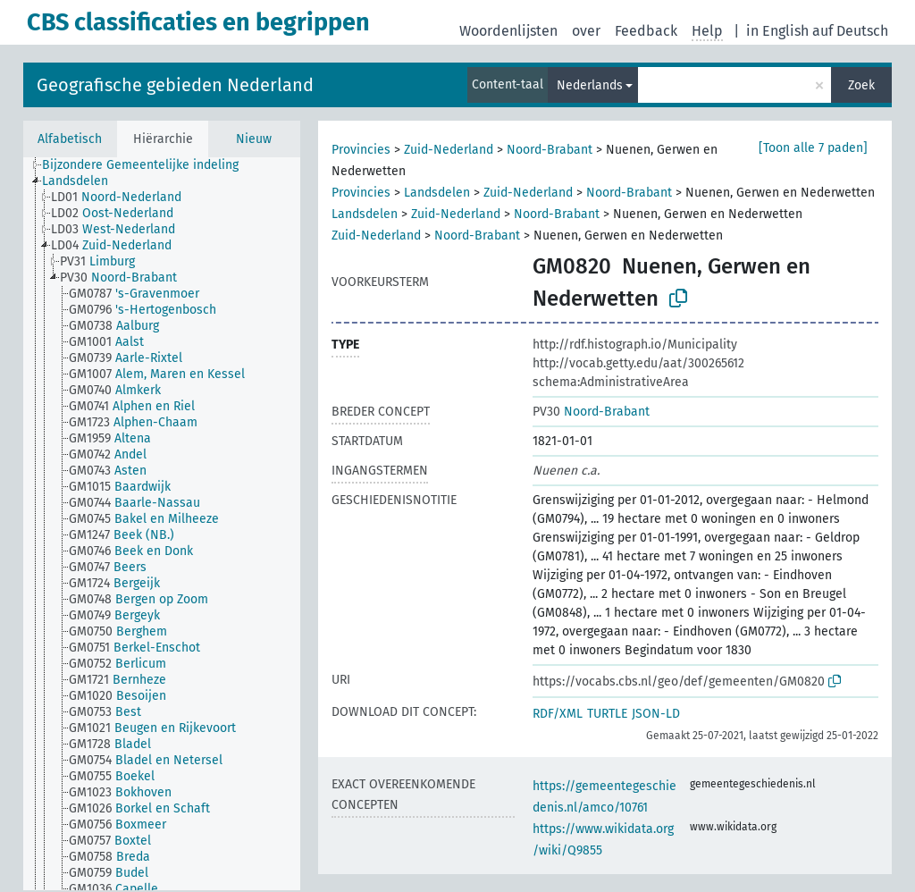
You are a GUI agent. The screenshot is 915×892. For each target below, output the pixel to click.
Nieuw (254, 139)
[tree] (161, 523)
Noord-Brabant (549, 149)
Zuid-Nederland (448, 149)
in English (777, 30)
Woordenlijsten (508, 30)
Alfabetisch (70, 139)
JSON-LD (656, 713)
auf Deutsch (850, 30)
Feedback (646, 30)
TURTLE (607, 713)
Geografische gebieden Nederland (175, 85)
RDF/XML (558, 713)
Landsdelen (437, 192)
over (586, 30)
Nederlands (590, 85)
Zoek (861, 85)
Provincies (361, 149)
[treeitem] (148, 165)
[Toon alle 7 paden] (813, 148)
